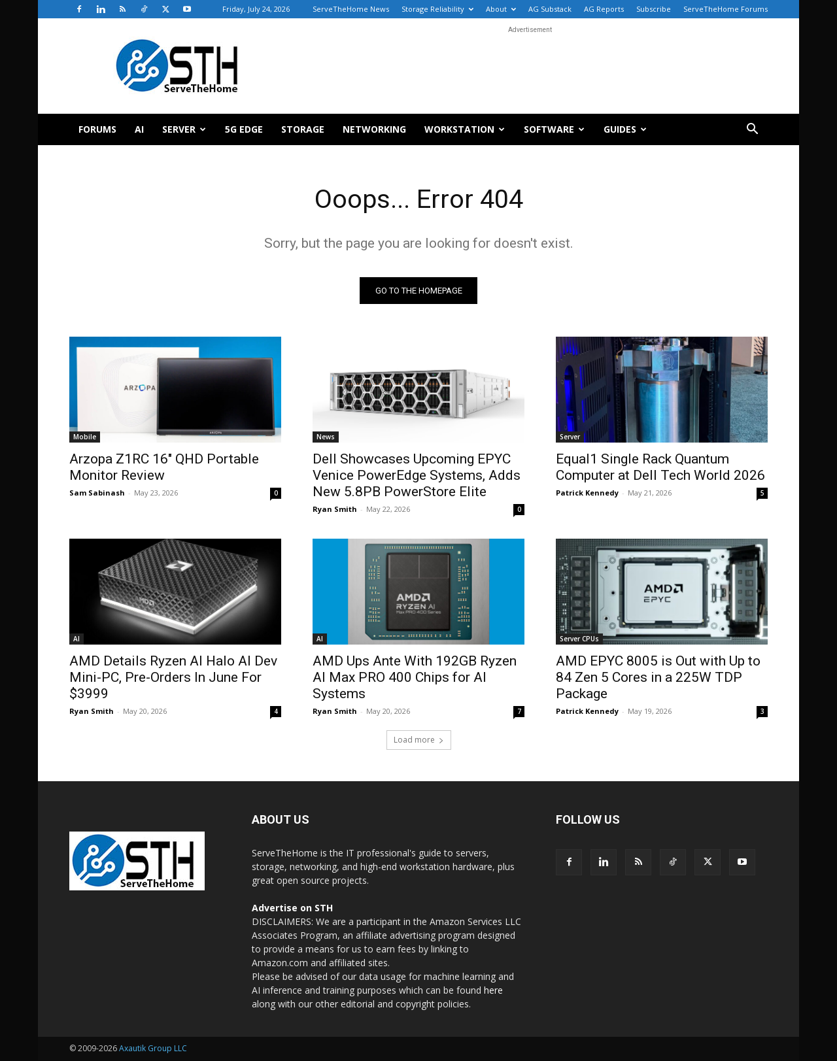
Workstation (464, 129)
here (493, 991)
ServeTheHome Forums (725, 9)
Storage (302, 129)
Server (184, 129)
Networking (374, 129)
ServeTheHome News (351, 9)
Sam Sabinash (97, 493)
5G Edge (244, 129)
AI (139, 129)
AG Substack (550, 9)
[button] (752, 130)
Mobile (84, 437)
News (325, 437)
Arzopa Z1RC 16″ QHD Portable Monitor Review (164, 468)
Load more (419, 740)
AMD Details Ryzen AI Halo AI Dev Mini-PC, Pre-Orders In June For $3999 (173, 678)
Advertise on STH (292, 908)
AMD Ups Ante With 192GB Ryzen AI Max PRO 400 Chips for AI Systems (415, 678)
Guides (625, 129)
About (501, 9)
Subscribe (653, 9)
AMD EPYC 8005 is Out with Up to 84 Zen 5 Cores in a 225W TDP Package (658, 678)
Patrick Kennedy (587, 493)
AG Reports (604, 9)
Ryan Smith (335, 509)
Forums (97, 129)
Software (554, 129)
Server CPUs (579, 639)
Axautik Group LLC (153, 1048)
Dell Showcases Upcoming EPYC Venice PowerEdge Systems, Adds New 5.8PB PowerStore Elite (417, 476)
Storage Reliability (437, 9)
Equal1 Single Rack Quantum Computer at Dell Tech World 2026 (660, 468)
